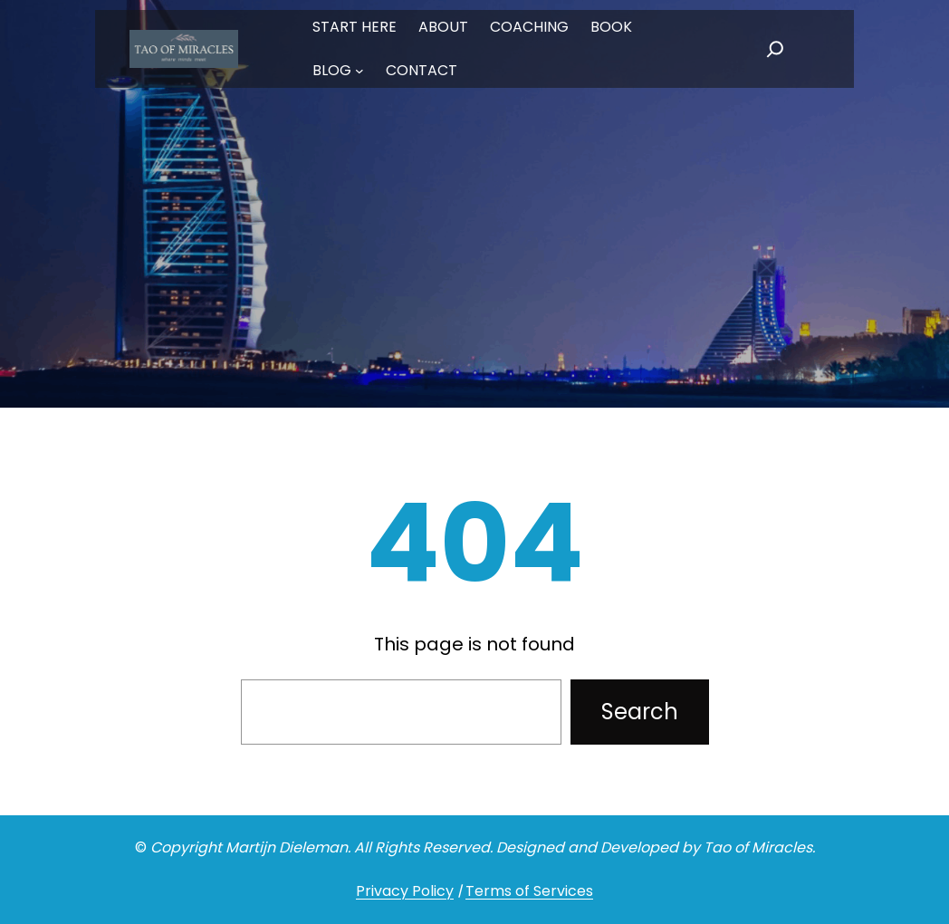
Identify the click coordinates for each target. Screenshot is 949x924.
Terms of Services (529, 891)
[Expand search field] (775, 49)
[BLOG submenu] (359, 70)
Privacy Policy (405, 891)
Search (639, 712)
